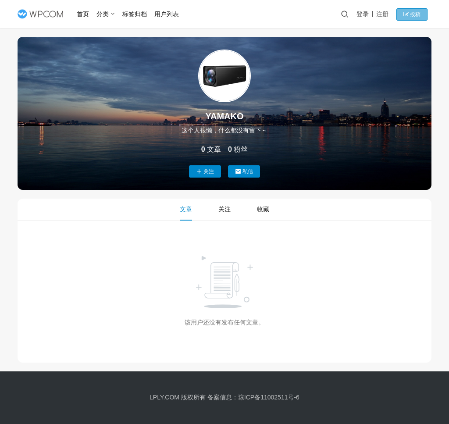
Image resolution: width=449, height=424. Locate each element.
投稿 (415, 14)
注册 (387, 14)
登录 (367, 14)
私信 (244, 171)
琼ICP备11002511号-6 (268, 397)
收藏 (263, 209)
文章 (186, 209)
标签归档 (136, 14)
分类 (104, 14)
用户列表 (168, 14)
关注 (205, 171)
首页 (84, 14)
